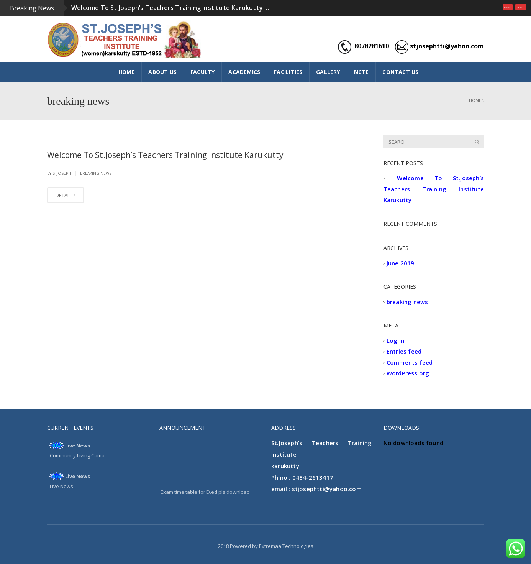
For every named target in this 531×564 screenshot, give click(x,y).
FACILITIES (288, 72)
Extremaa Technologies (286, 546)
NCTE (361, 72)
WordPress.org (408, 373)
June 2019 (401, 263)
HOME (126, 72)
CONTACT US (400, 72)
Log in (395, 340)
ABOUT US (162, 72)
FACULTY (202, 72)
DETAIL (65, 195)
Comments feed (410, 362)
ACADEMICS (244, 72)
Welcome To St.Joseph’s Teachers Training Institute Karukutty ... (170, 7)
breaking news (95, 173)
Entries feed (404, 351)
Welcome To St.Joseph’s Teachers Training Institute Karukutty (165, 155)
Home (475, 100)
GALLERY (328, 72)
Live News (77, 445)
